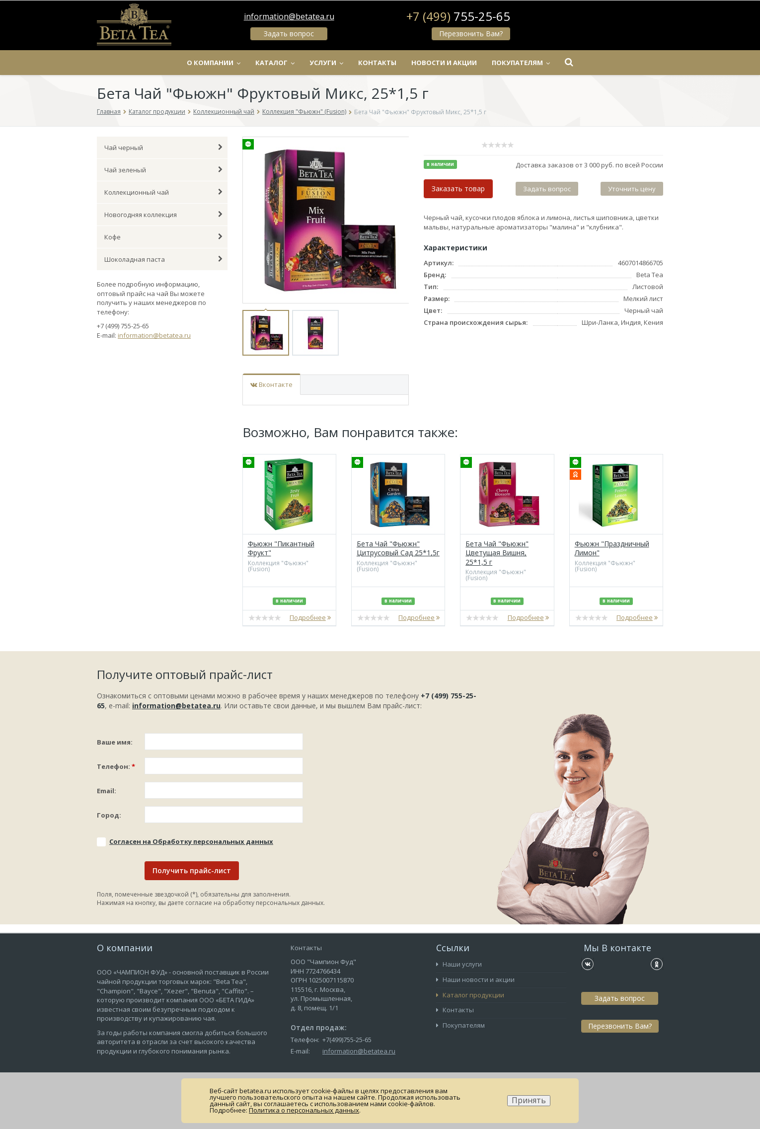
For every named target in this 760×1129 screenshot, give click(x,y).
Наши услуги (459, 964)
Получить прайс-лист (191, 870)
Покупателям (521, 62)
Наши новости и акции (475, 979)
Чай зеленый (163, 169)
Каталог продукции (157, 111)
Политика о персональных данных (304, 1110)
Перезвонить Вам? (471, 33)
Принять (529, 1100)
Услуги (326, 62)
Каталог (275, 62)
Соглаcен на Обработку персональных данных (191, 841)
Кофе (163, 236)
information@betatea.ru (289, 16)
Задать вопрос (289, 33)
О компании (213, 62)
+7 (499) (458, 16)
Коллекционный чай (223, 111)
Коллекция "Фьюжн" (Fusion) (304, 111)
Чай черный (163, 147)
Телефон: (116, 766)
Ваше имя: (115, 742)
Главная (109, 111)
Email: (106, 790)
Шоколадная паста (163, 259)
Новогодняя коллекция (163, 214)
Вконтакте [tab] (271, 384)
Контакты (377, 62)
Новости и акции (444, 62)
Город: (109, 815)
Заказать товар (458, 188)
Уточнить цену (632, 188)
